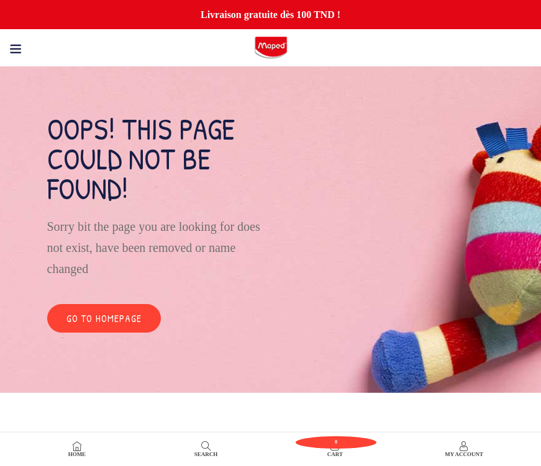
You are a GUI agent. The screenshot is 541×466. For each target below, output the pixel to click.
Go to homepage (104, 318)
